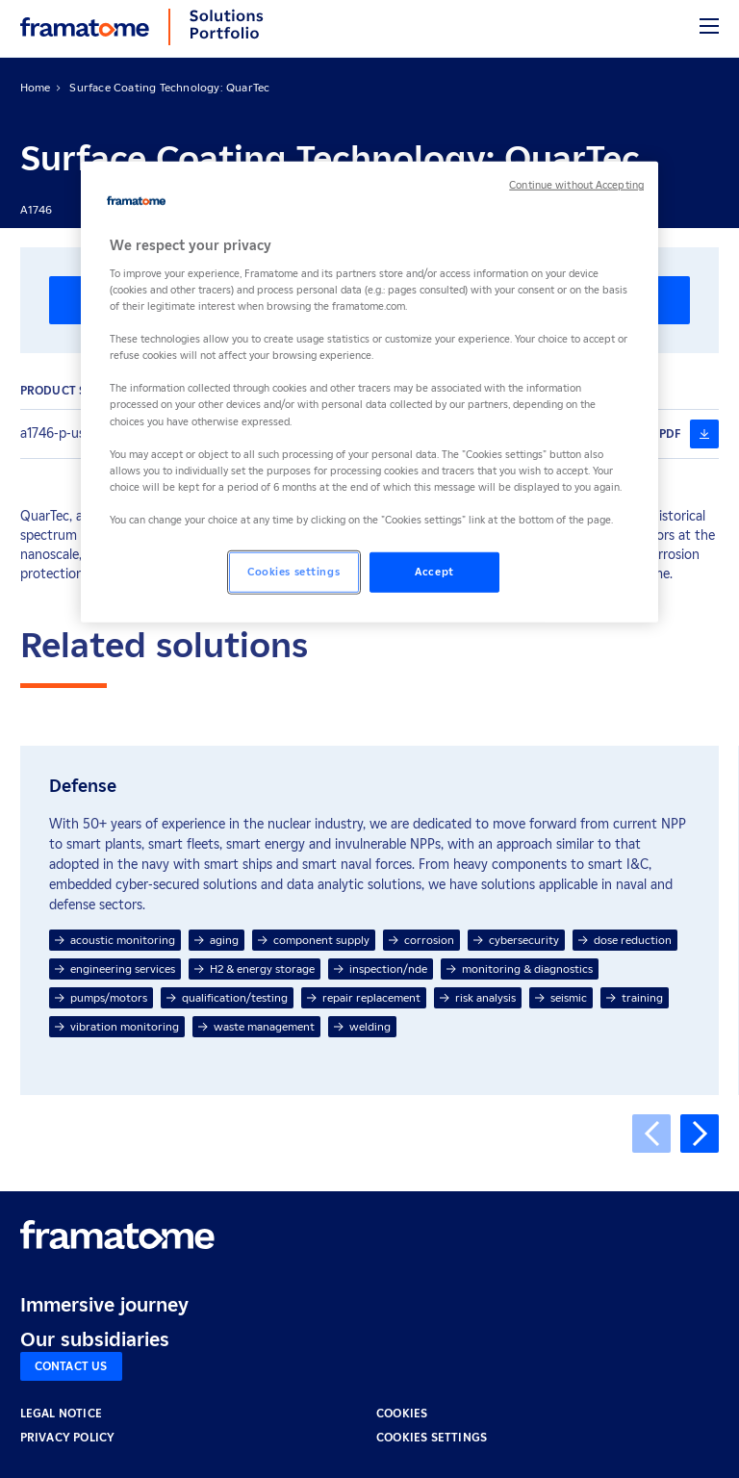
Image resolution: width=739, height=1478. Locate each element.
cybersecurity (516, 939)
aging (216, 939)
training (634, 997)
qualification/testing (227, 997)
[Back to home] (84, 27)
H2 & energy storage (254, 968)
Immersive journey (104, 1304)
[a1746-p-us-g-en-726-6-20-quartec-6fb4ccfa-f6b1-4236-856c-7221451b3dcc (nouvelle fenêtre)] (704, 434)
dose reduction (625, 939)
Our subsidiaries (94, 1339)
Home (35, 87)
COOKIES (401, 1413)
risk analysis (478, 997)
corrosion (421, 939)
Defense (82, 786)
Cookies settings (431, 1437)
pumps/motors (101, 997)
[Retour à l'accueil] (117, 1234)
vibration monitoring (117, 1026)
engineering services (115, 968)
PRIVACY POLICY (67, 1437)
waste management (256, 1026)
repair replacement (363, 997)
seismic (561, 997)
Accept (434, 571)
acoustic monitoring (115, 939)
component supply (314, 939)
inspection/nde (380, 968)
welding (362, 1026)
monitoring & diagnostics (519, 968)
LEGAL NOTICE (61, 1413)
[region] (369, 392)
